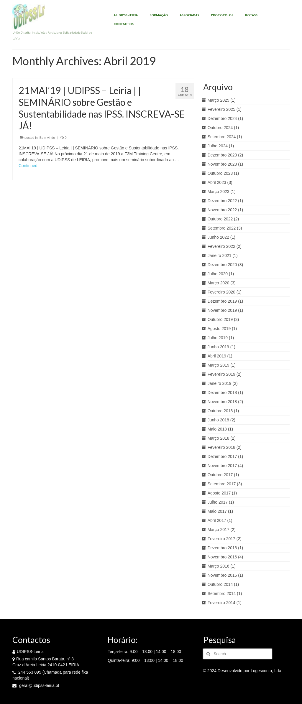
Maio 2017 (217, 511)
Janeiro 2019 (220, 383)
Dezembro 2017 (222, 456)
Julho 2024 (218, 146)
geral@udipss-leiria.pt (35, 685)
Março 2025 (218, 100)
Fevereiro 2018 (221, 447)
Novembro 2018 (222, 401)
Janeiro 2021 (220, 255)
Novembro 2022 (222, 209)
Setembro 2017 (222, 484)
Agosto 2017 (219, 493)
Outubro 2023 (220, 173)
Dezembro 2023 (222, 155)
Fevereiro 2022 (221, 246)
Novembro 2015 (222, 575)
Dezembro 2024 (222, 118)
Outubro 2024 (220, 127)
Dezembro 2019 (222, 301)
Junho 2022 (218, 237)
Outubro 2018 (220, 410)
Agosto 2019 (219, 328)
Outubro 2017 (220, 474)
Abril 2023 (217, 182)
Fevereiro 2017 (221, 538)
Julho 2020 (218, 273)
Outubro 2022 (220, 219)
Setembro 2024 (222, 136)
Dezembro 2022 (222, 200)
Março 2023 (218, 191)
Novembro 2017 (222, 465)
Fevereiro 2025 (221, 109)
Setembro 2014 (222, 593)
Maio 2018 (217, 429)
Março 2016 (218, 566)
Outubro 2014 (220, 584)
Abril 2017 (217, 520)
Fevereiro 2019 (221, 374)
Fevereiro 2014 (221, 602)
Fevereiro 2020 (221, 292)
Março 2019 (218, 365)
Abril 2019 (217, 356)
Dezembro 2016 (222, 547)
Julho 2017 (218, 502)
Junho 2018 (218, 420)
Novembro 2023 (222, 164)
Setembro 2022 (222, 228)
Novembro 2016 (222, 557)
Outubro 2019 (220, 319)
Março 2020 (218, 283)
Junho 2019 (218, 346)
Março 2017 (218, 529)
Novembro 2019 (222, 310)
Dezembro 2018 (222, 392)
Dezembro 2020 (222, 264)
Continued (28, 165)
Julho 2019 (218, 337)
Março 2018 (218, 438)
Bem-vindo (47, 137)
